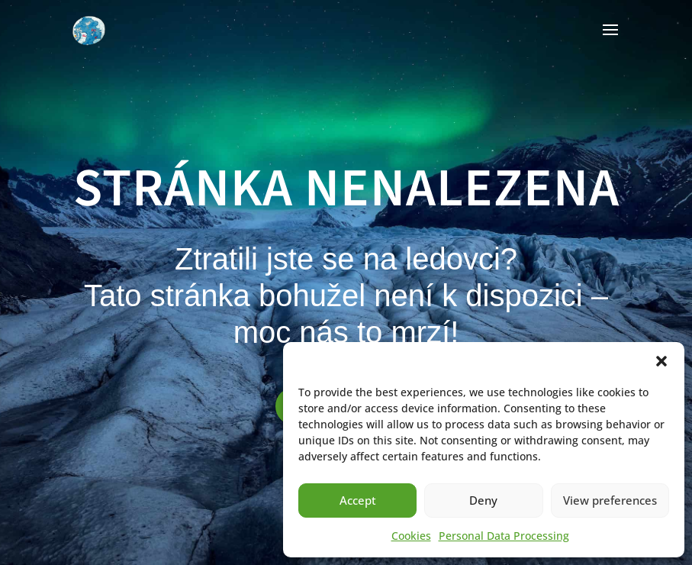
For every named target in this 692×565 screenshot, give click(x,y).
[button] (661, 361)
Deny (483, 500)
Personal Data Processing (504, 535)
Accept (358, 500)
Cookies (411, 535)
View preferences (610, 500)
